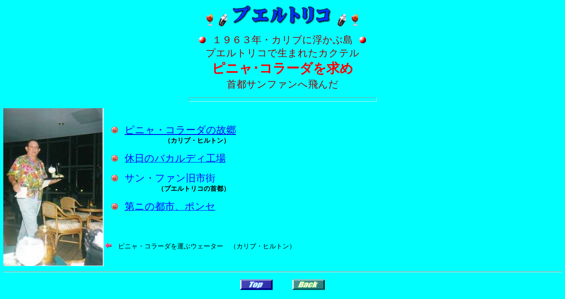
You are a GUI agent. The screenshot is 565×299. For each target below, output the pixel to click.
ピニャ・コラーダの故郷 (180, 130)
